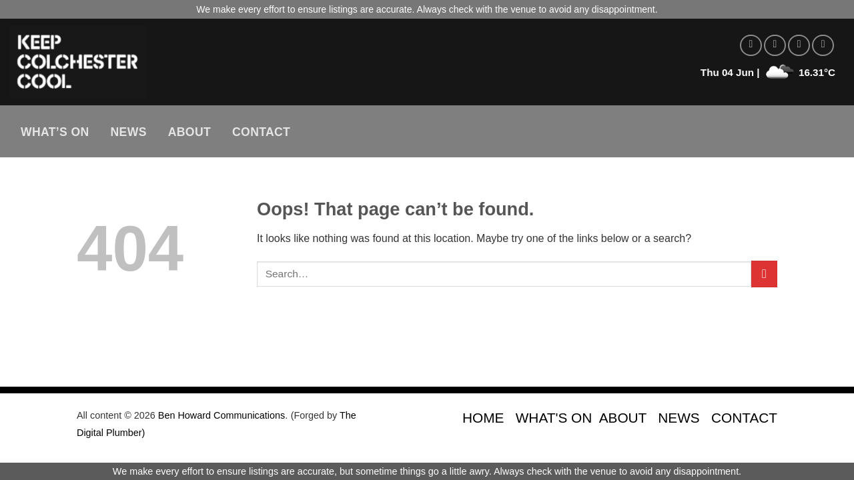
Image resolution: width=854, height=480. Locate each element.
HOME (483, 417)
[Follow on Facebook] (751, 46)
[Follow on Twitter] (799, 46)
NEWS (678, 417)
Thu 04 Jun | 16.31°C (768, 72)
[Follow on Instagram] (775, 46)
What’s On (55, 132)
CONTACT (744, 417)
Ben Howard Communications (221, 415)
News (129, 132)
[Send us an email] (823, 46)
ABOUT (623, 417)
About (189, 132)
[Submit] (764, 274)
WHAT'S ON (554, 417)
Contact (261, 132)
